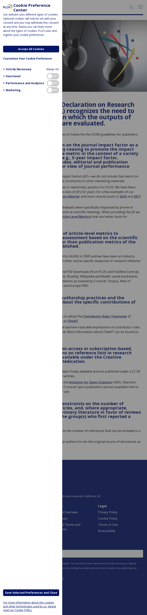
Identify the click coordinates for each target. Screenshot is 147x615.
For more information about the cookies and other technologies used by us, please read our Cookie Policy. (29, 606)
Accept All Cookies (31, 49)
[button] (17, 69)
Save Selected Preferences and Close (31, 592)
